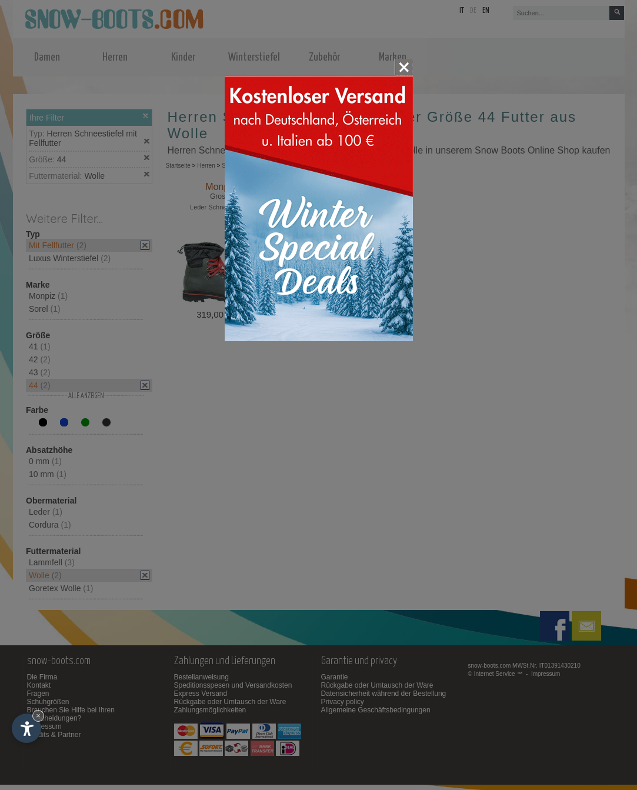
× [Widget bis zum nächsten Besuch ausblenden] (38, 715)
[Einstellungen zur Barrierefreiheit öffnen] (26, 728)
